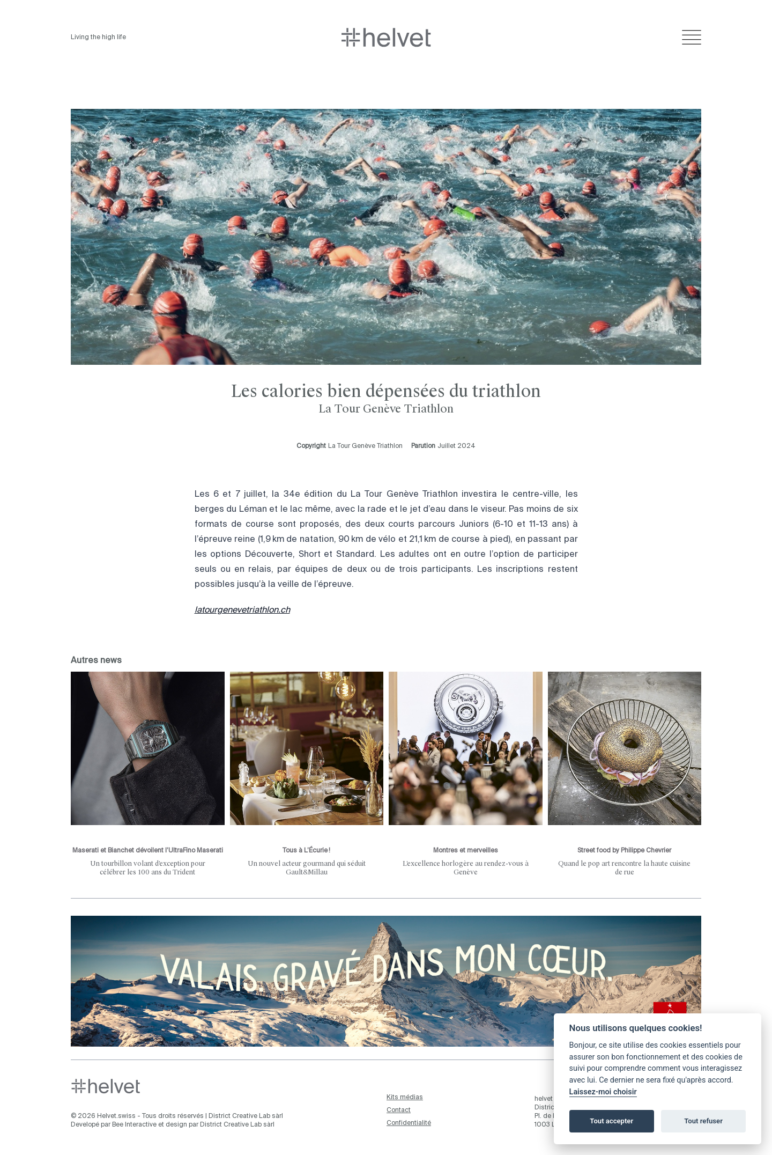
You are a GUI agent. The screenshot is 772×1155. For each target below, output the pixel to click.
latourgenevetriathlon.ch (242, 610)
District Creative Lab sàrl (246, 1116)
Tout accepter (611, 1121)
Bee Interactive (134, 1125)
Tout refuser (703, 1121)
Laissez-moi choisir (603, 1092)
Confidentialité (409, 1123)
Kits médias (405, 1097)
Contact (399, 1110)
